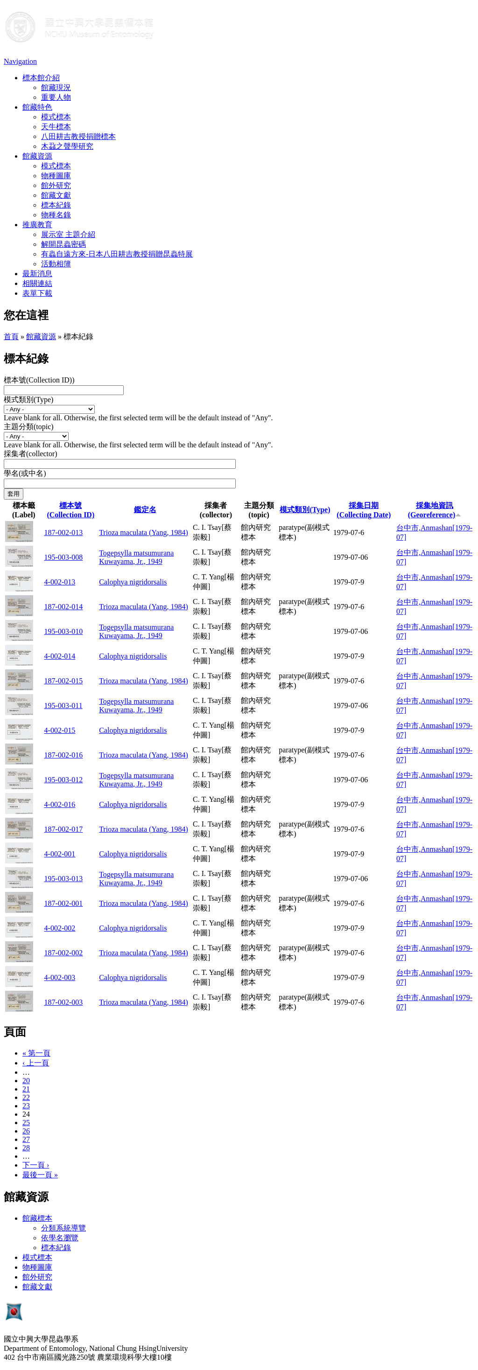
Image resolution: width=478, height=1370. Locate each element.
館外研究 (56, 185)
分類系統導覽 (63, 1228)
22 (26, 1097)
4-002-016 (60, 804)
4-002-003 (60, 977)
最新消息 (37, 274)
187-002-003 (63, 1002)
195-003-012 (63, 780)
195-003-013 (63, 879)
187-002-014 (63, 607)
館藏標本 (37, 1218)
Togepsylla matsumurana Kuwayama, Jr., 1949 (136, 557)
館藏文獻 (56, 195)
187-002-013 (63, 532)
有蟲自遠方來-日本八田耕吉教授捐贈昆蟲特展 (117, 254)
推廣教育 (37, 225)
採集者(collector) (30, 454)
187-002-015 (63, 681)
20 (26, 1081)
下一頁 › (35, 1165)
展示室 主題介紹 (68, 234)
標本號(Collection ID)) (39, 380)
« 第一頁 (36, 1053)
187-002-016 (63, 755)
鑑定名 (145, 510)
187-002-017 (63, 829)
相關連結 (37, 283)
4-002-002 (60, 928)
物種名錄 (56, 215)
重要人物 (56, 97)
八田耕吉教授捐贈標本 (78, 136)
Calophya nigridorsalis (133, 582)
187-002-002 (63, 953)
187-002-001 (63, 903)
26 (26, 1131)
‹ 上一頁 (35, 1063)
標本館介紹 (41, 78)
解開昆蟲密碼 (63, 244)
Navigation (20, 61)
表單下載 (37, 293)
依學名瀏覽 (59, 1238)
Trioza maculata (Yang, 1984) (143, 532)
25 (26, 1123)
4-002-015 (60, 730)
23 (26, 1106)
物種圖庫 (56, 176)
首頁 (11, 337)
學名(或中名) (25, 473)
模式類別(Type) (28, 399)
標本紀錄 (56, 205)
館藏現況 (56, 87)
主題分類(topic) (29, 427)
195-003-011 (63, 705)
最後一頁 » (40, 1175)
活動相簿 (56, 264)
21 (26, 1089)
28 (26, 1148)
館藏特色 (37, 107)
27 (26, 1139)
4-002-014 (60, 656)
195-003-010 (63, 631)
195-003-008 (63, 557)
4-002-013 (60, 582)
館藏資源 (37, 156)
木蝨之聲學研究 (67, 146)
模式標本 (56, 117)
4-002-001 (60, 854)
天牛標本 (56, 127)
